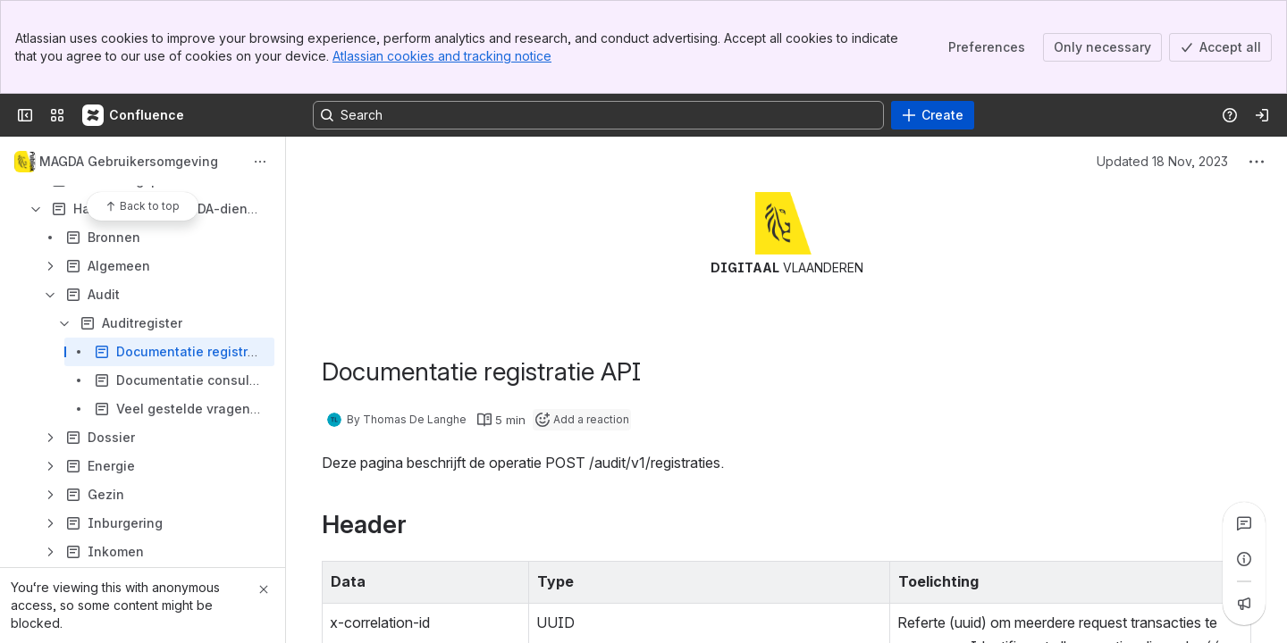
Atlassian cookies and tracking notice (441, 55)
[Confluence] (134, 115)
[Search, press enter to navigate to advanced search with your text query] (598, 115)
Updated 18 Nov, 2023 (1162, 161)
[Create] (932, 115)
